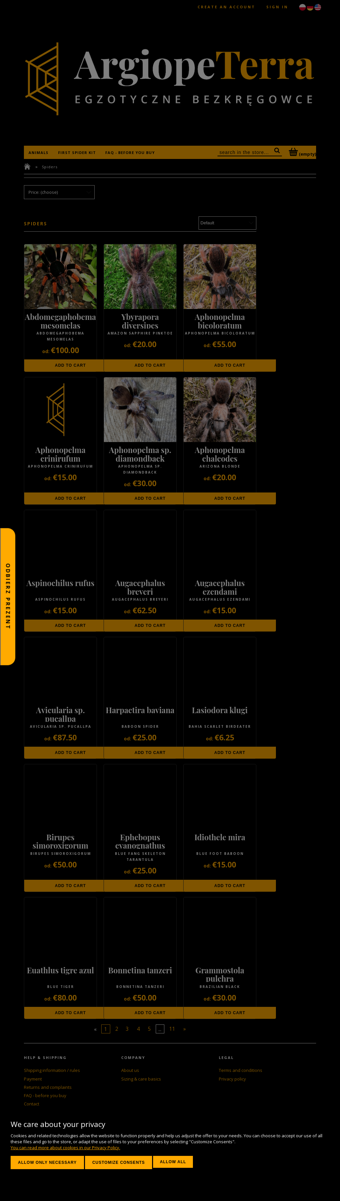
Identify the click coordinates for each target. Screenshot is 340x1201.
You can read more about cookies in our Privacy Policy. (65, 1148)
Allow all (173, 1162)
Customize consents (118, 1162)
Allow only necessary (47, 1162)
